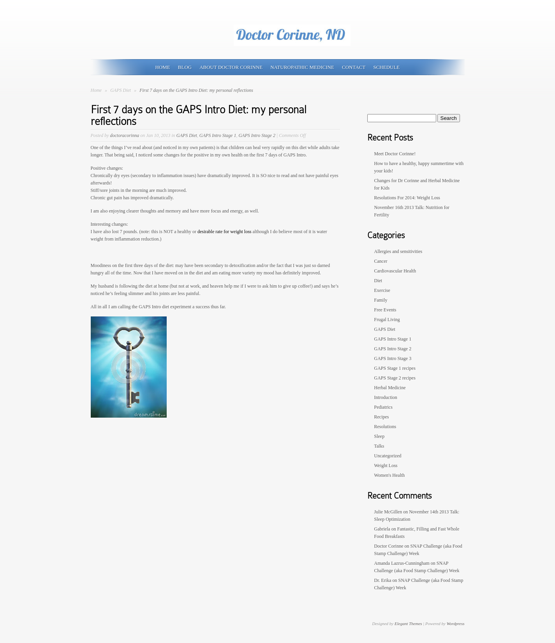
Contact (353, 67)
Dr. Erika (382, 580)
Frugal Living (387, 319)
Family (381, 300)
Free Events (385, 310)
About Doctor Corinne (231, 67)
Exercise (382, 290)
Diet (378, 280)
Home (162, 67)
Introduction (385, 397)
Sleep (379, 436)
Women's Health (389, 475)
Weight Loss (386, 465)
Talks (379, 446)
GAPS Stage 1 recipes (395, 368)
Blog (185, 67)
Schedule (386, 67)
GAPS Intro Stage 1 (217, 135)
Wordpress (456, 623)
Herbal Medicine (390, 387)
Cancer (381, 261)
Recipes (381, 417)
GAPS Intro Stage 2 (256, 135)
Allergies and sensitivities (398, 251)
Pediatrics (383, 407)
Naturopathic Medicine (302, 67)
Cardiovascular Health (395, 271)
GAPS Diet (121, 90)
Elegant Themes (408, 623)
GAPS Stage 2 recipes (395, 378)
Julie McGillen (388, 512)
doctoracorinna (124, 135)
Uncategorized (388, 456)
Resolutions (385, 426)
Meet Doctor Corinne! (395, 153)
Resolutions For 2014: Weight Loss (407, 197)
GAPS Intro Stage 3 (393, 358)
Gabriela (382, 529)
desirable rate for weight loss (225, 231)
